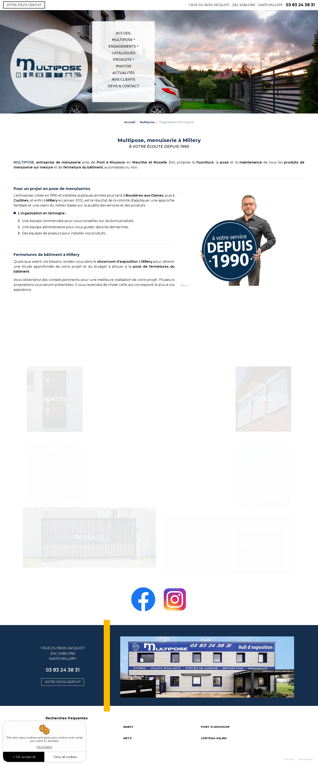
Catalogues (123, 53)
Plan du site (289, 759)
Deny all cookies (65, 757)
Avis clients (123, 79)
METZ (127, 738)
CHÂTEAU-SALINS (214, 738)
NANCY (128, 726)
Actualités (123, 73)
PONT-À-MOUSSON (215, 726)
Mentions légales (306, 759)
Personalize (44, 746)
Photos (123, 66)
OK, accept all (23, 757)
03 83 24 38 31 (300, 4)
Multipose (122, 40)
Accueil (123, 33)
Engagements (122, 46)
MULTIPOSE (24, 162)
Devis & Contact (123, 86)
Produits (122, 60)
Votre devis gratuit (24, 5)
